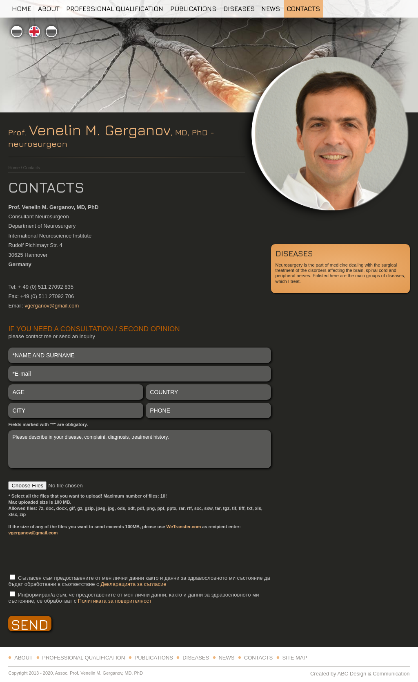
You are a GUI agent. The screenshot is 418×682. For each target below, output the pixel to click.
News (270, 8)
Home (21, 8)
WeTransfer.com (183, 526)
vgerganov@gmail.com (51, 306)
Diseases (239, 8)
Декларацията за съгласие (133, 584)
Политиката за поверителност (115, 601)
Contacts (303, 8)
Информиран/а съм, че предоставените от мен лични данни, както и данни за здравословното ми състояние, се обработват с (133, 598)
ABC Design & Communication (373, 674)
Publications (193, 8)
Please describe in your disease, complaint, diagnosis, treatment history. (139, 449)
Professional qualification (114, 8)
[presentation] (70, 554)
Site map (294, 658)
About (49, 8)
